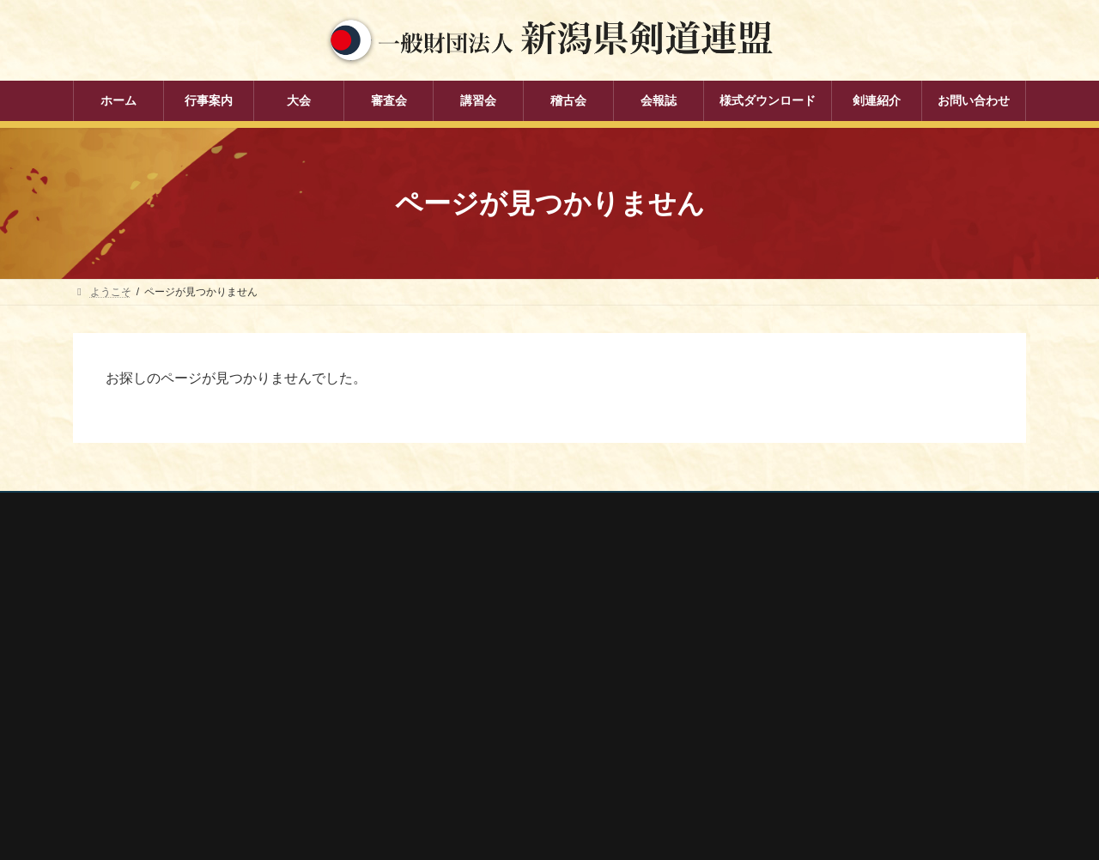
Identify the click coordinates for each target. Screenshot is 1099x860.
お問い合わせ (237, 508)
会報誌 (425, 756)
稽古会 (425, 726)
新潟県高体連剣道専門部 (797, 728)
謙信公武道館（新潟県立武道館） (818, 750)
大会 (420, 637)
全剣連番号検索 (777, 614)
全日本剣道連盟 (777, 636)
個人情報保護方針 (130, 508)
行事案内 (430, 607)
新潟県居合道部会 (782, 705)
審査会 (425, 666)
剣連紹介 (430, 786)
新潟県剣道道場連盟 (787, 681)
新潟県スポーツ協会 (787, 659)
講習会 (425, 696)
